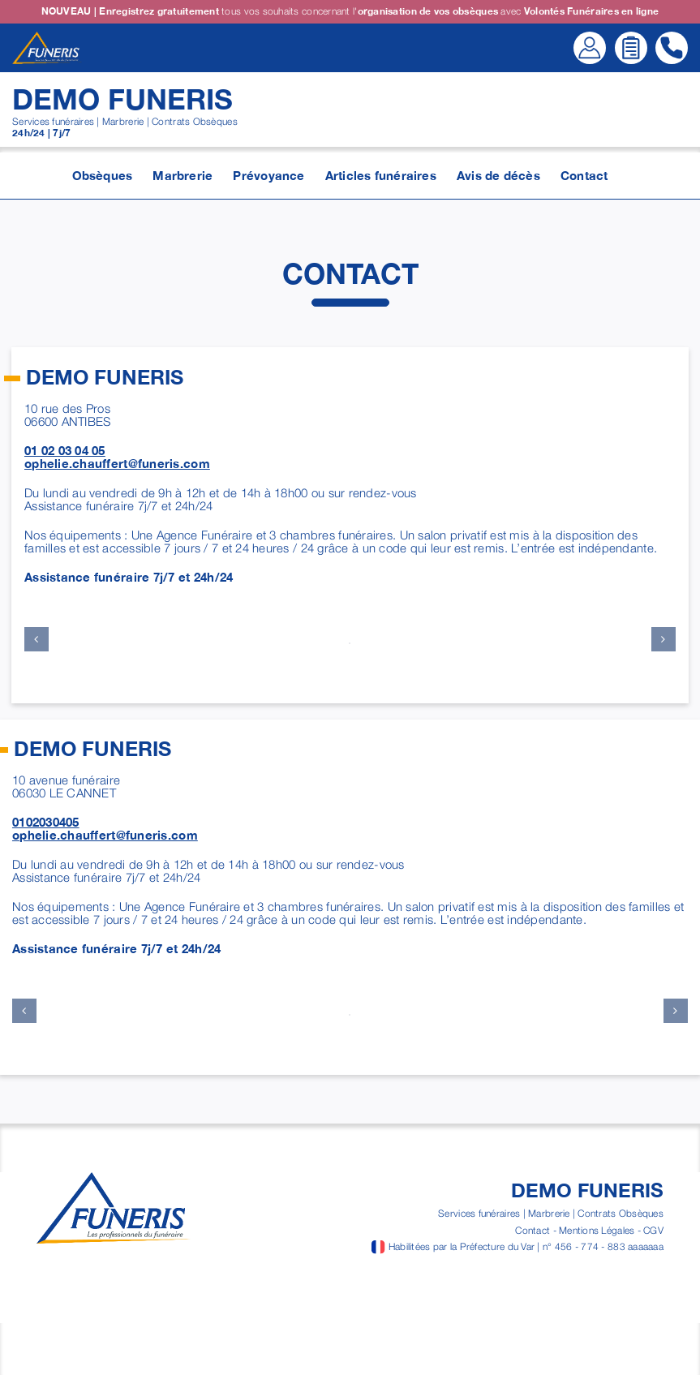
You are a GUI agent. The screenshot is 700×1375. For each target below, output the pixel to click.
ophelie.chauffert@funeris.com (117, 463)
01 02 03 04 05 (64, 450)
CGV (653, 1230)
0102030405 (45, 821)
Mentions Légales (596, 1230)
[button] (36, 639)
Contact (532, 1230)
